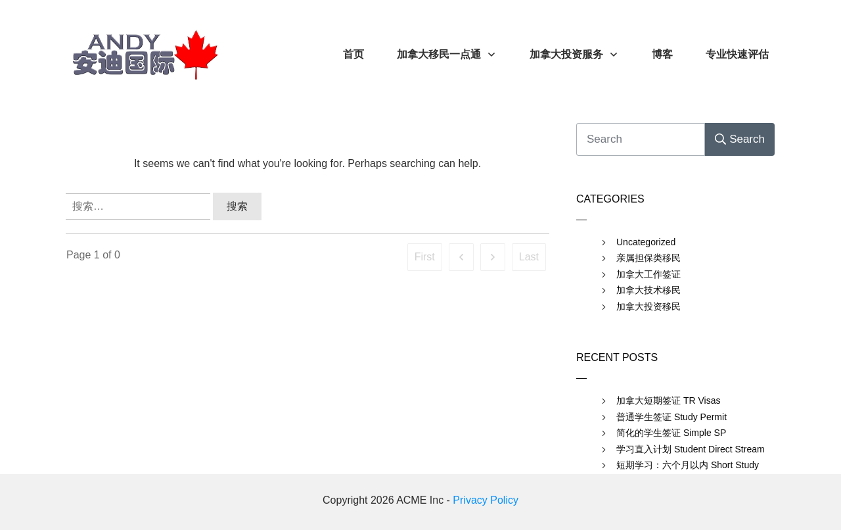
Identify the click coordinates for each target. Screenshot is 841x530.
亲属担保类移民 (648, 258)
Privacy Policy (485, 500)
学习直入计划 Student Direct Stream (690, 449)
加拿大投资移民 (648, 306)
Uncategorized (645, 242)
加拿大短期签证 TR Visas (668, 400)
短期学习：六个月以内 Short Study (687, 465)
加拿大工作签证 (648, 274)
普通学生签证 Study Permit (671, 417)
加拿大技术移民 (648, 290)
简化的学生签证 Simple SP (671, 432)
